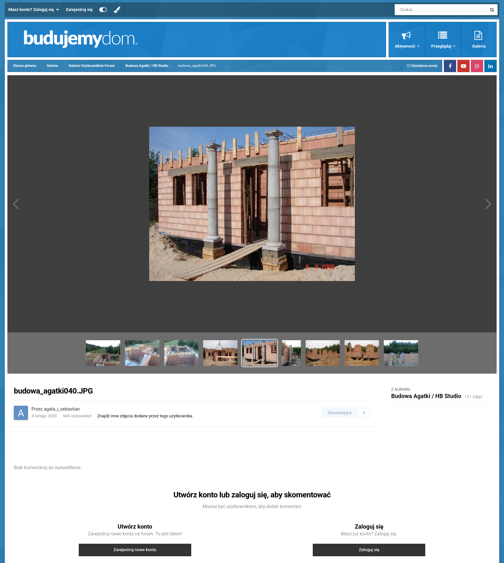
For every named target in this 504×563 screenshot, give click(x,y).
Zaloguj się (369, 549)
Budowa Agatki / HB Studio (426, 396)
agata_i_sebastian (62, 409)
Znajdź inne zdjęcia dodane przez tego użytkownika (145, 415)
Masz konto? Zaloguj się (33, 9)
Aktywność (405, 46)
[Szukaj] (426, 9)
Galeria (478, 46)
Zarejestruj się (79, 9)
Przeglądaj (441, 46)
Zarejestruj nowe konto (134, 549)
